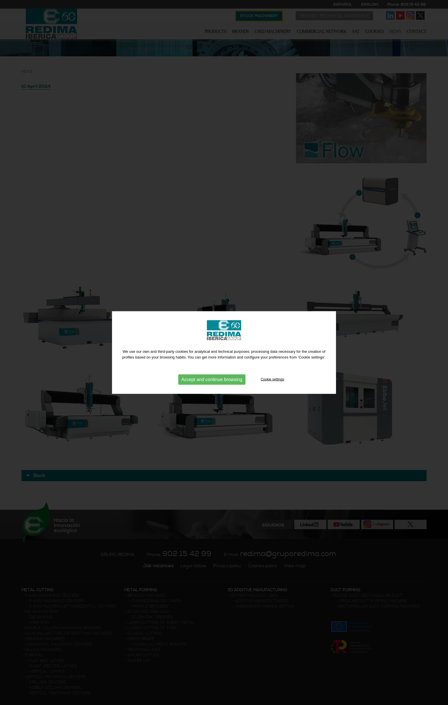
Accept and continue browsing (211, 379)
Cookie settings (272, 379)
